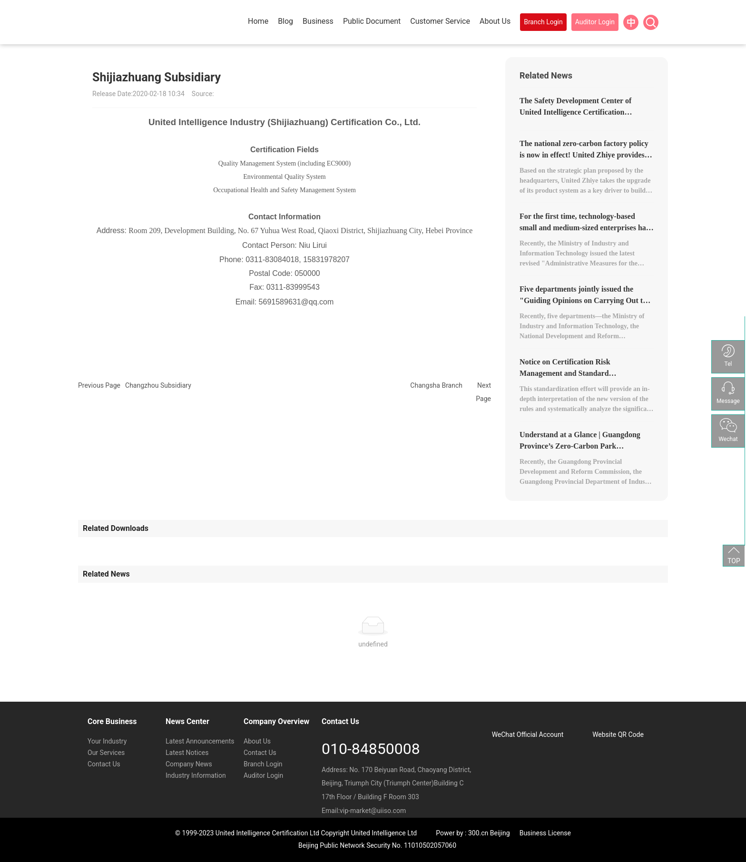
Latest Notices (187, 752)
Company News (189, 764)
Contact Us (104, 764)
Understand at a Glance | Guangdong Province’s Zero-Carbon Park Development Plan (580, 446)
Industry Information (196, 775)
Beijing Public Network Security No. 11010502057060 (377, 845)
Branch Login (263, 764)
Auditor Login (263, 775)
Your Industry (107, 741)
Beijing (500, 833)
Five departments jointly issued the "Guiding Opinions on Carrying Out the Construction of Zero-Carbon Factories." (586, 300)
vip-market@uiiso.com (373, 810)
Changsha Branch (436, 385)
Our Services (106, 752)
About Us (257, 741)
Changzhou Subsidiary (158, 385)
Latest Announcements (200, 741)
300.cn (478, 833)
